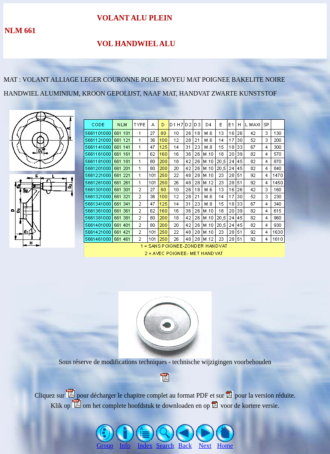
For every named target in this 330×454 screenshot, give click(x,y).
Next (205, 442)
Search (165, 442)
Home (225, 442)
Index (145, 442)
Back (185, 442)
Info (125, 442)
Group (105, 442)
